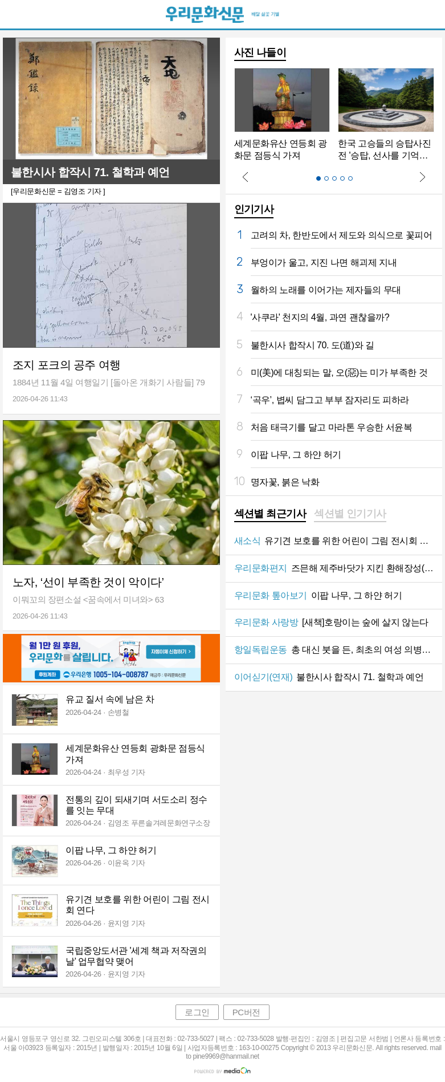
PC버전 (246, 1012)
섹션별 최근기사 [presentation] (270, 513)
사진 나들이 (260, 52)
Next (422, 176)
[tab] (270, 514)
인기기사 (254, 209)
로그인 (197, 1012)
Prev (245, 176)
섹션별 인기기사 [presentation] (350, 513)
